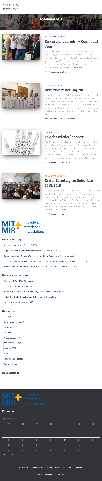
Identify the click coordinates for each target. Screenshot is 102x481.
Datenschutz (53, 468)
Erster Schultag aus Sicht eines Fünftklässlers (45, 292)
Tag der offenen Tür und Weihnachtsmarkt (22, 251)
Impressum (38, 468)
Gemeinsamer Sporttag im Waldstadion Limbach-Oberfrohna (31, 256)
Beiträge (48, 132)
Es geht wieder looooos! (64, 137)
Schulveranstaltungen (55, 37)
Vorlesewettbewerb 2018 (22, 302)
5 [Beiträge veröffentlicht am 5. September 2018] (37, 435)
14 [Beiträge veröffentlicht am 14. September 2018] (65, 440)
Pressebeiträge (10, 338)
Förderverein (9, 327)
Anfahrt (79, 468)
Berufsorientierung (53, 85)
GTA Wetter (8, 333)
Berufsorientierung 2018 (65, 90)
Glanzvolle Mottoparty (13, 245)
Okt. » (10, 454)
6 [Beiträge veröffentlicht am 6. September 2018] (51, 435)
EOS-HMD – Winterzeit (23, 281)
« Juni (4, 454)
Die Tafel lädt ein (24, 286)
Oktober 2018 (10, 348)
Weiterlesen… (78, 67)
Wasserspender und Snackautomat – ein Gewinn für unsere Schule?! (34, 267)
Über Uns (67, 468)
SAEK (5, 353)
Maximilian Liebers (12, 292)
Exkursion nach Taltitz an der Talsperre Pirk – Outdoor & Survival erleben (36, 261)
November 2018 (11, 343)
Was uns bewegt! (11, 364)
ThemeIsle (60, 474)
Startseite (23, 468)
